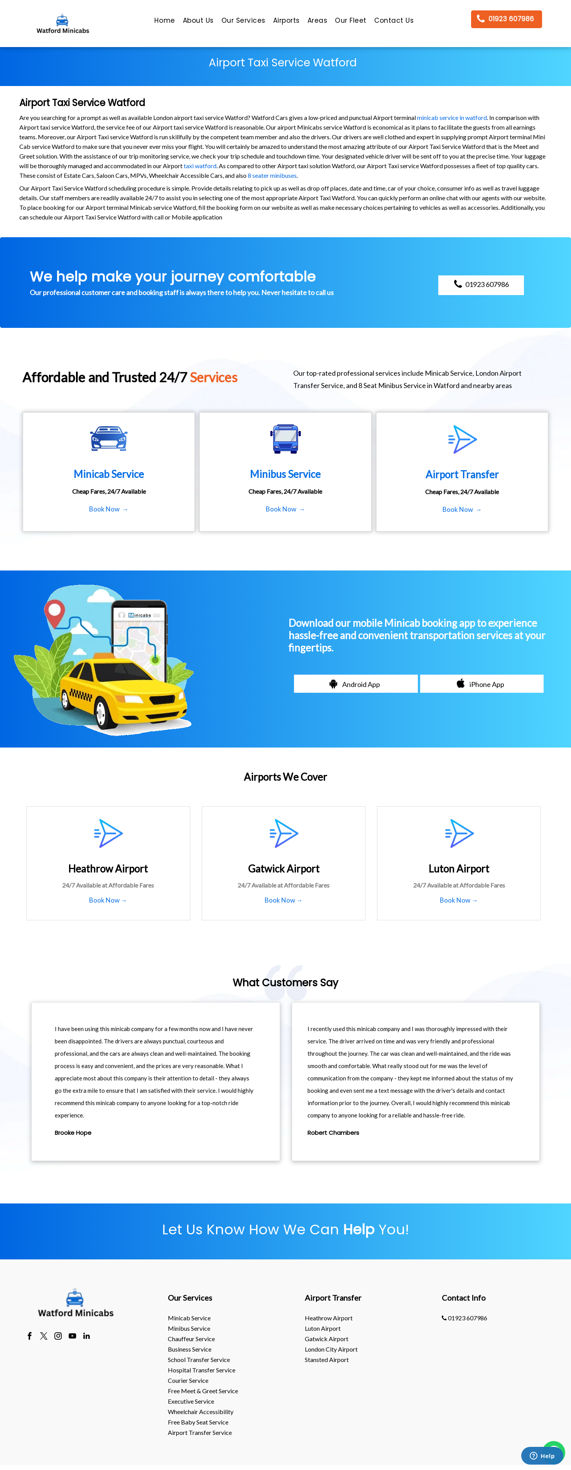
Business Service (189, 1349)
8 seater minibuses (272, 175)
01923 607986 (464, 1317)
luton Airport (323, 1328)
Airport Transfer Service (200, 1432)
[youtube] (72, 1336)
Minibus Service (189, 1328)
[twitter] (43, 1336)
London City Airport (331, 1349)
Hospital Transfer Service (201, 1370)
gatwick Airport (326, 1338)
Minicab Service (189, 1317)
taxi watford (200, 165)
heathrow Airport (329, 1317)
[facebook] (29, 1336)
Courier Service (188, 1380)
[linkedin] (86, 1336)
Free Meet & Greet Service (203, 1390)
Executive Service (191, 1401)
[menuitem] (164, 22)
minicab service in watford (452, 117)
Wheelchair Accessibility (200, 1411)
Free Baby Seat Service (198, 1422)
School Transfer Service (199, 1359)
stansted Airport (327, 1359)
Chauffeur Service (191, 1338)
